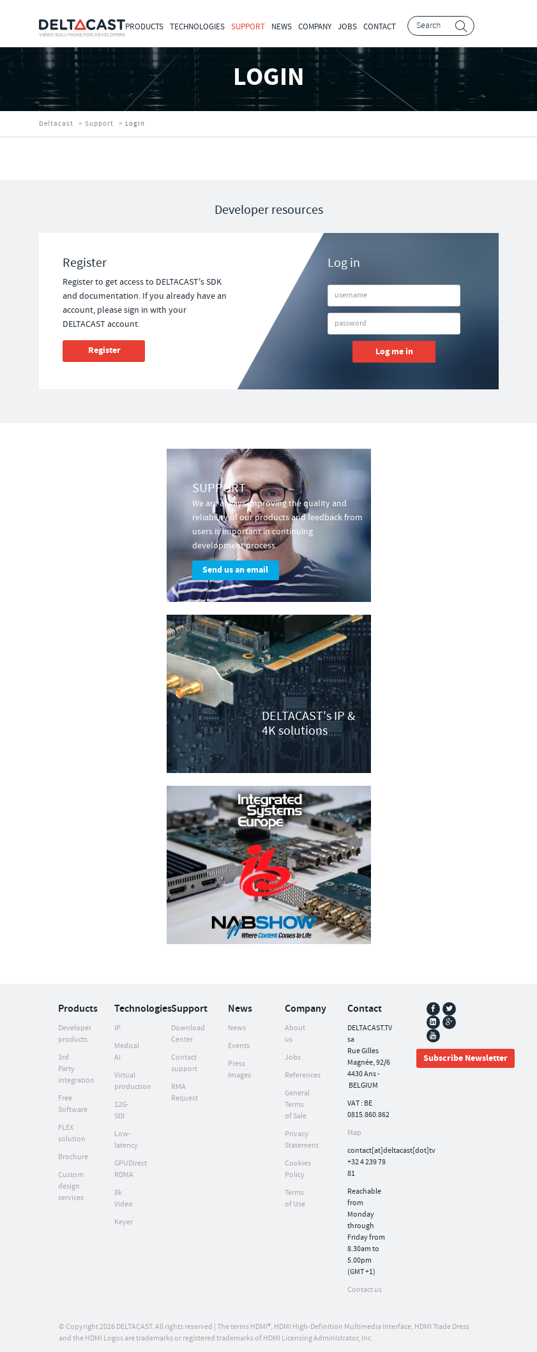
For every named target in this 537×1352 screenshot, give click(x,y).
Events (239, 1046)
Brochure (73, 1157)
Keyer (123, 1222)
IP (117, 1028)
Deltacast (56, 123)
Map (354, 1133)
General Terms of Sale (297, 1104)
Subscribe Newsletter (465, 1058)
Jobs (347, 27)
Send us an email (235, 570)
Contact (379, 27)
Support (248, 27)
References (303, 1075)
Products (144, 27)
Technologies (197, 27)
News (281, 27)
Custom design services (71, 1186)
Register (104, 350)
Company (314, 27)
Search (461, 26)
